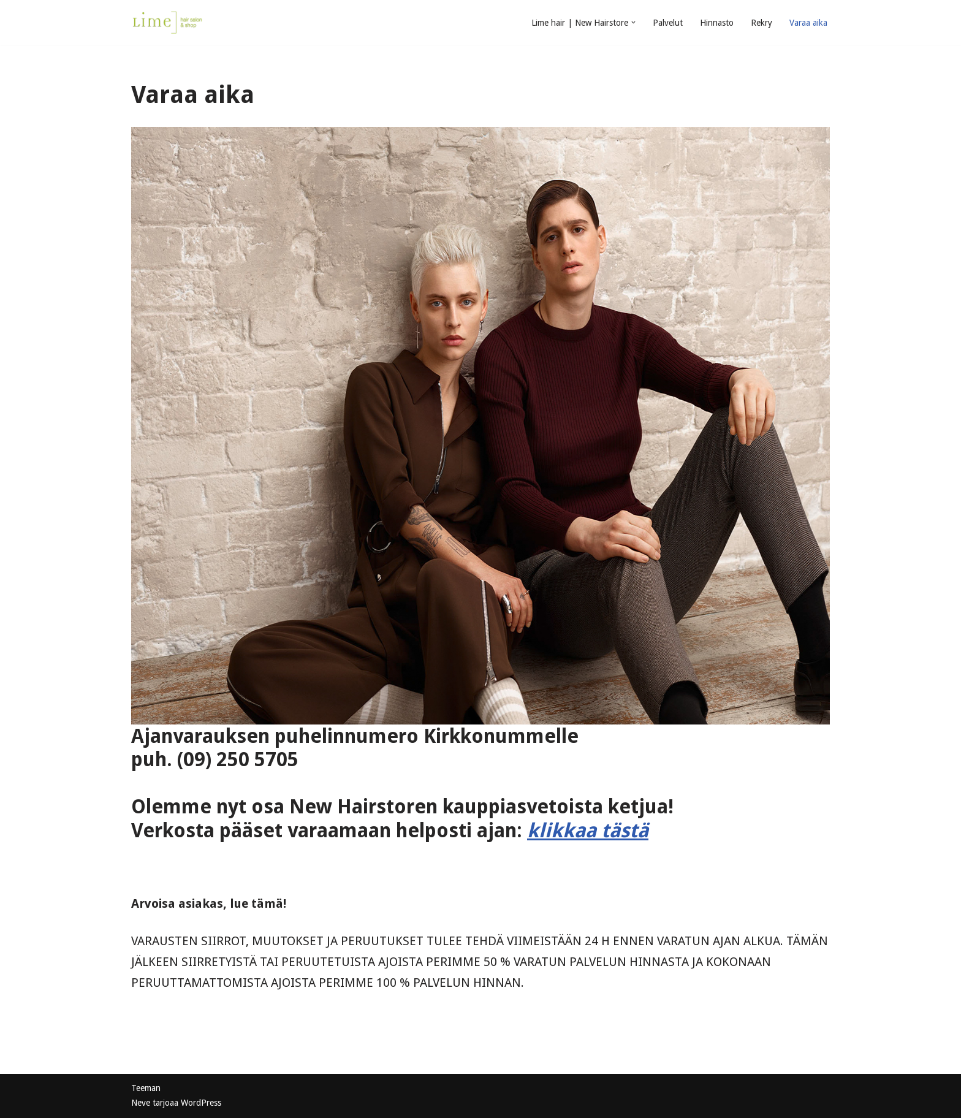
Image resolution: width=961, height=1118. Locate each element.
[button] (633, 22)
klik (545, 830)
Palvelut (668, 23)
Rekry (761, 23)
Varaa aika (808, 23)
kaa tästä (605, 830)
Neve (140, 1103)
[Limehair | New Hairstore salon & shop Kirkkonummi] (168, 22)
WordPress (201, 1103)
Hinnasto (717, 23)
